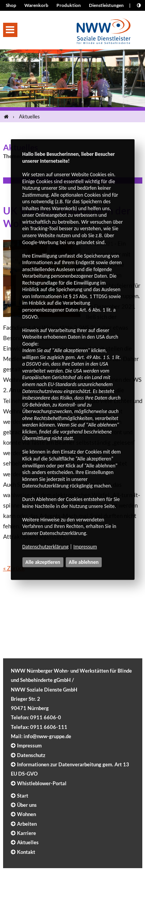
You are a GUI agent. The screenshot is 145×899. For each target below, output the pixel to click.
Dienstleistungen (106, 5)
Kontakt (26, 852)
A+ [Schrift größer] (129, 16)
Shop (11, 5)
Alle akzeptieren (43, 562)
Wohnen (26, 814)
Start (22, 796)
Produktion (68, 5)
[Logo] (104, 28)
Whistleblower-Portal (42, 783)
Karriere (26, 833)
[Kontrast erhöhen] (138, 5)
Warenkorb (36, 5)
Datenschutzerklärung (45, 546)
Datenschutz (31, 755)
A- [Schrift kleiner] (138, 16)
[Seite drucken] (119, 16)
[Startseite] (8, 116)
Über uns (27, 805)
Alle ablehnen (84, 562)
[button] (10, 30)
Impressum (85, 546)
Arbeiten (27, 824)
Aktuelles (29, 116)
